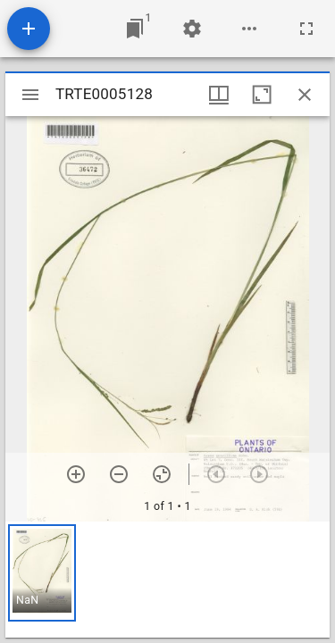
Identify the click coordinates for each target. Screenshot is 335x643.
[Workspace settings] (192, 28)
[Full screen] (306, 28)
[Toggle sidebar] (30, 94)
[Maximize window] (261, 94)
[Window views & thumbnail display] (218, 94)
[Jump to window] (134, 28)
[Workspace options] (249, 28)
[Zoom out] (118, 474)
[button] (42, 573)
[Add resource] (28, 28)
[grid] (167, 580)
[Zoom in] (75, 474)
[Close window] (304, 94)
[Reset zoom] (161, 474)
